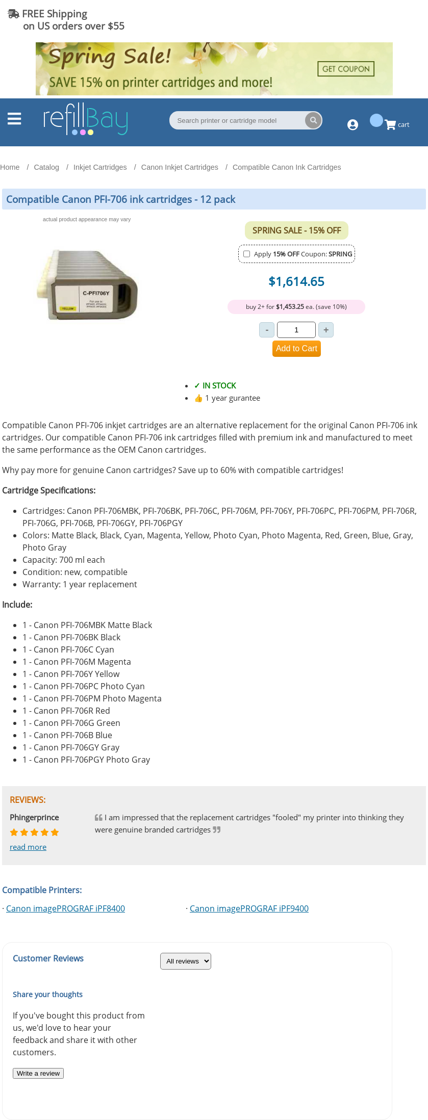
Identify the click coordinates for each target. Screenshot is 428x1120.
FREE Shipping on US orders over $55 (66, 19)
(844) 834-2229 (379, 19)
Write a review (38, 1073)
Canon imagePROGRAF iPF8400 (65, 908)
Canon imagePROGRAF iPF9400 (249, 908)
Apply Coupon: (303, 253)
